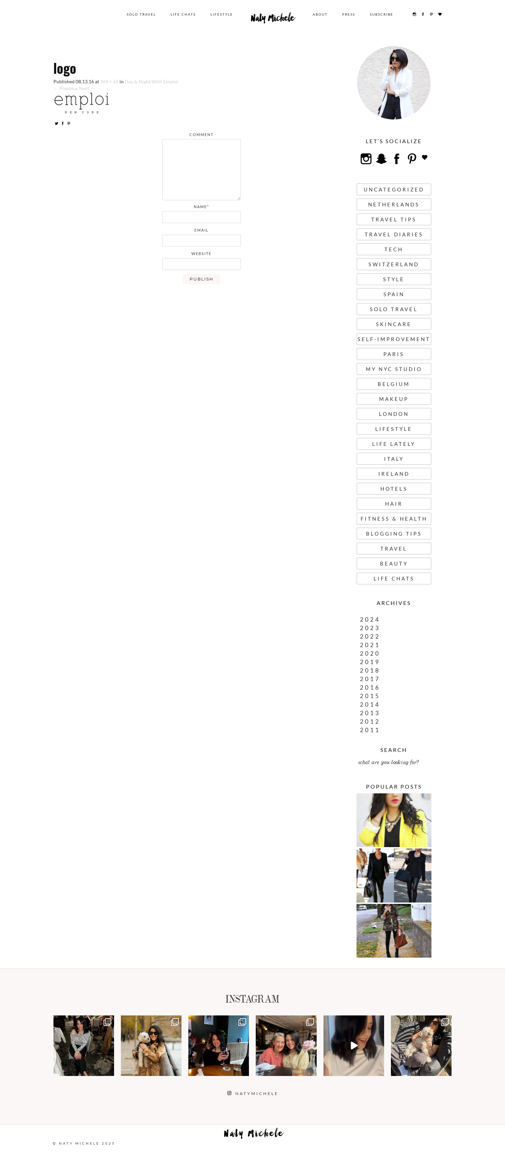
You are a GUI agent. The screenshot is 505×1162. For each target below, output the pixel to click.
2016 (370, 687)
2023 (370, 627)
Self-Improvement (394, 339)
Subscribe (381, 14)
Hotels (394, 489)
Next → (87, 88)
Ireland (394, 474)
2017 (370, 679)
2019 (370, 662)
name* (201, 206)
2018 (370, 670)
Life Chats (183, 14)
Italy (394, 459)
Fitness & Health (394, 519)
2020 (370, 653)
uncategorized (394, 189)
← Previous (65, 88)
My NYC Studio (394, 369)
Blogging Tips (394, 534)
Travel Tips (393, 219)
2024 (370, 619)
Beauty (394, 563)
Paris (393, 354)
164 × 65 (109, 81)
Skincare (394, 324)
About (320, 14)
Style (394, 279)
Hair (394, 504)
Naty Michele (273, 20)
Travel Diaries (394, 234)
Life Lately (393, 444)
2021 (370, 645)
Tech (393, 249)
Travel (393, 548)
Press (348, 14)
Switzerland (393, 264)
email (201, 230)
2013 (370, 713)
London (394, 414)
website (201, 253)
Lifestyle (221, 14)
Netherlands (394, 204)
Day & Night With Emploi (151, 81)
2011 (370, 730)
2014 (370, 704)
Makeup (394, 399)
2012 (370, 721)
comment (201, 134)
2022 (370, 636)
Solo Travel (141, 14)
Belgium (394, 384)
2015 (370, 696)
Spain (394, 294)
